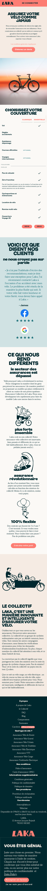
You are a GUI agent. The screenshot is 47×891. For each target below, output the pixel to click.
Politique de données (23, 786)
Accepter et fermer (16, 880)
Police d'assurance (23, 768)
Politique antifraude (23, 797)
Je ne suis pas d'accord (19, 885)
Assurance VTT (23, 753)
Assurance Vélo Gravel (23, 738)
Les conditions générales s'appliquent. (23, 44)
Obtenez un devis (23, 50)
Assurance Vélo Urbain (23, 742)
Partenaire (23, 723)
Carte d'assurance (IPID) (23, 772)
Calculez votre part (23, 546)
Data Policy (10, 874)
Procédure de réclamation (23, 794)
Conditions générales (24, 779)
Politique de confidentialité (23, 783)
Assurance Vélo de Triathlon (24, 746)
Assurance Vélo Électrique (23, 749)
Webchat (23, 808)
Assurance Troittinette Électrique (23, 760)
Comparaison (23, 719)
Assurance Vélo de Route (23, 735)
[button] (23, 125)
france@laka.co (23, 804)
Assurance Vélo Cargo (23, 756)
